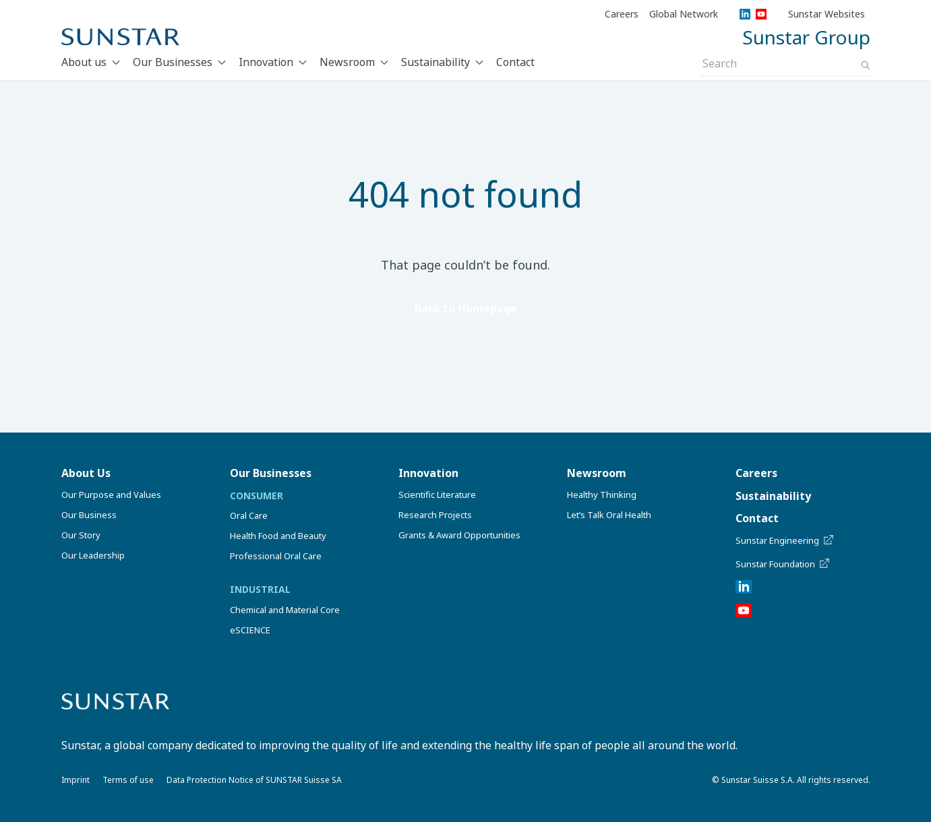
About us (84, 62)
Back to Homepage (466, 308)
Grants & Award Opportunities (459, 535)
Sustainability (435, 62)
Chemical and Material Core (285, 610)
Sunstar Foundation (783, 564)
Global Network (683, 14)
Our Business (89, 515)
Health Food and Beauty (278, 536)
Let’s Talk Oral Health (609, 515)
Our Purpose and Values (111, 494)
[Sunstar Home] (120, 37)
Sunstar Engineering (785, 540)
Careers (621, 14)
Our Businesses (172, 62)
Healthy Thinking (601, 494)
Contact (515, 62)
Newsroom (347, 62)
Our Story (80, 535)
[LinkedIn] (745, 14)
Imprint (75, 780)
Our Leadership (93, 555)
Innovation (266, 62)
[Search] (865, 65)
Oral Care (249, 515)
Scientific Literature (437, 494)
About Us (86, 473)
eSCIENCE (250, 630)
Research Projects (435, 515)
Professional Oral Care (276, 556)
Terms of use (128, 780)
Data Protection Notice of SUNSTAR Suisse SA (254, 780)
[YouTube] (761, 14)
